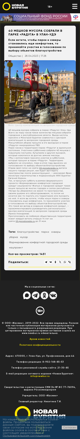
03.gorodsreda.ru (48, 168)
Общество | (15, 55)
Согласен (69, 427)
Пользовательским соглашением (26, 435)
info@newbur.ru (40, 376)
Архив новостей (40, 339)
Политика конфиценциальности (40, 345)
